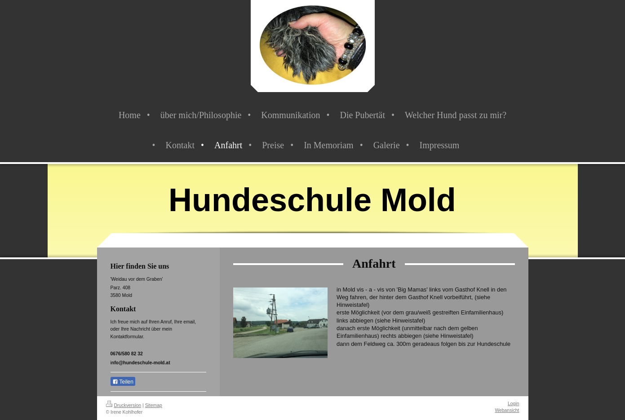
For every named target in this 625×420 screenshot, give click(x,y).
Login (513, 403)
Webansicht (507, 410)
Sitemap (153, 405)
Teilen (122, 382)
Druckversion (124, 405)
